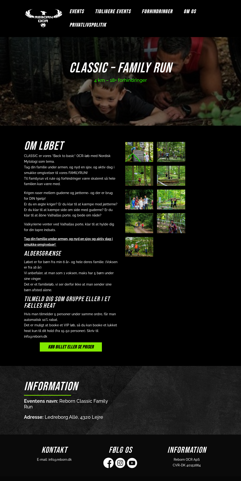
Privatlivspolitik (87, 26)
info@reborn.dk (60, 459)
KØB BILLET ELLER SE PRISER (71, 347)
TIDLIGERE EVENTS (113, 12)
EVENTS (76, 12)
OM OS (190, 12)
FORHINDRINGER (157, 12)
